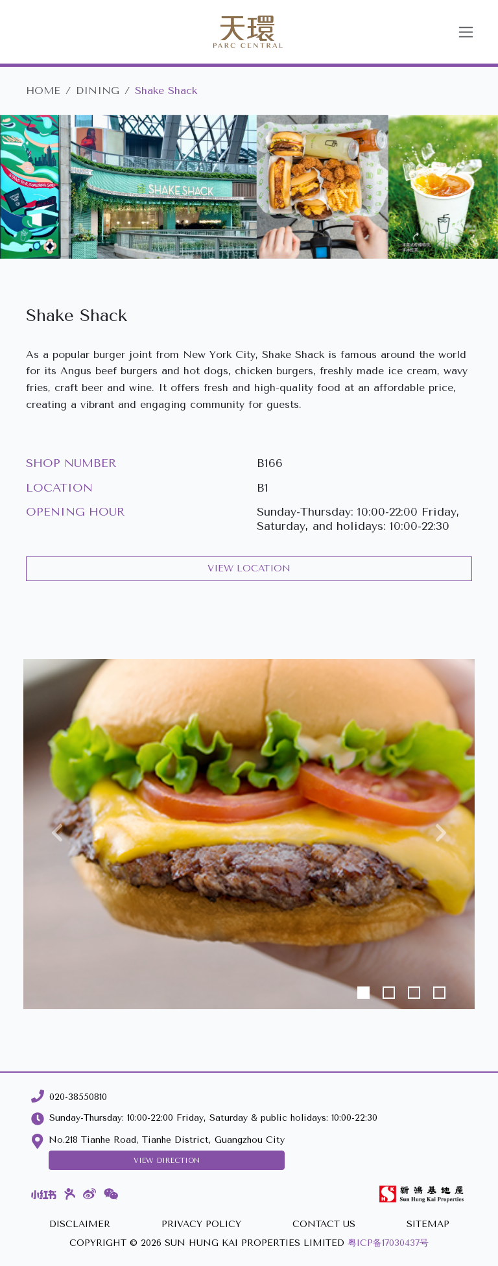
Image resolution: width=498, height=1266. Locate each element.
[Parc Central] (232, 31)
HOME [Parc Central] (43, 90)
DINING (97, 90)
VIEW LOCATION (249, 568)
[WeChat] (111, 1194)
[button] (57, 834)
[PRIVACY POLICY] (201, 1224)
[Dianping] (70, 1194)
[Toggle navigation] (465, 32)
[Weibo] (89, 1194)
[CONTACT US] (324, 1224)
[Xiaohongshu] (43, 1194)
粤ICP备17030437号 (388, 1242)
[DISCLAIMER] (80, 1224)
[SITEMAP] (428, 1224)
